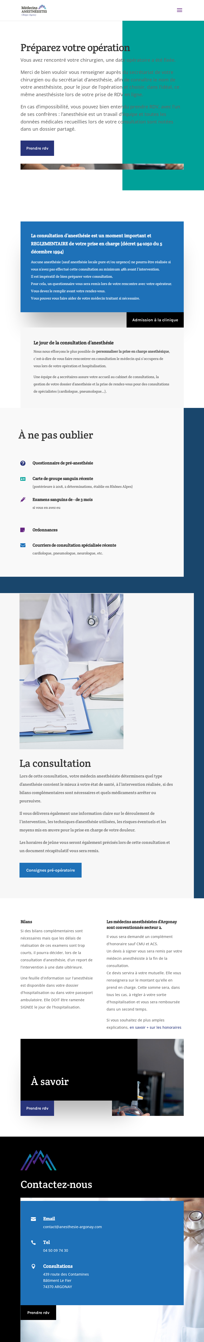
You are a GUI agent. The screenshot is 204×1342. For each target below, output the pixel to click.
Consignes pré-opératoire (50, 870)
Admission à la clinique (155, 319)
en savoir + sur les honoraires (155, 1027)
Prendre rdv (37, 148)
